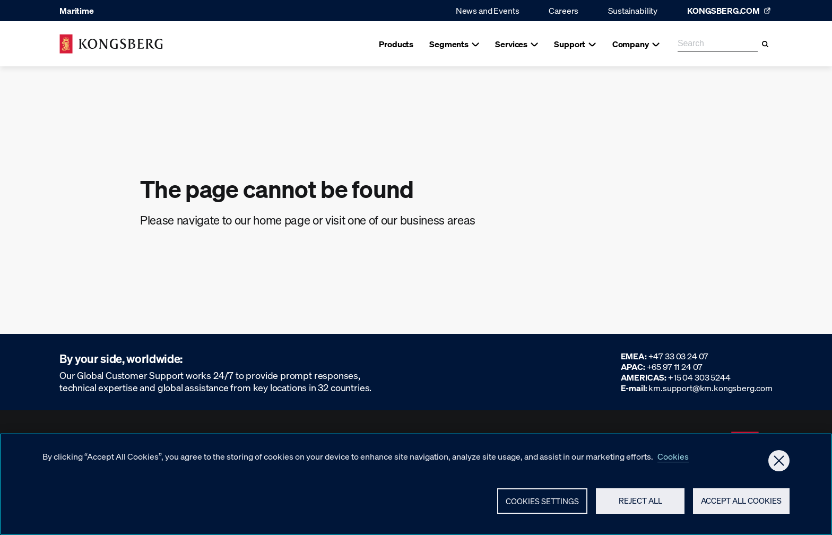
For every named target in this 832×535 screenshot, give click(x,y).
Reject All (640, 505)
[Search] (765, 44)
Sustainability (632, 10)
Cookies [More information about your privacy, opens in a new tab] (673, 460)
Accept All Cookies (741, 505)
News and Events (487, 10)
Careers (563, 10)
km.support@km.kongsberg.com (710, 387)
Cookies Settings (542, 505)
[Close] (779, 465)
